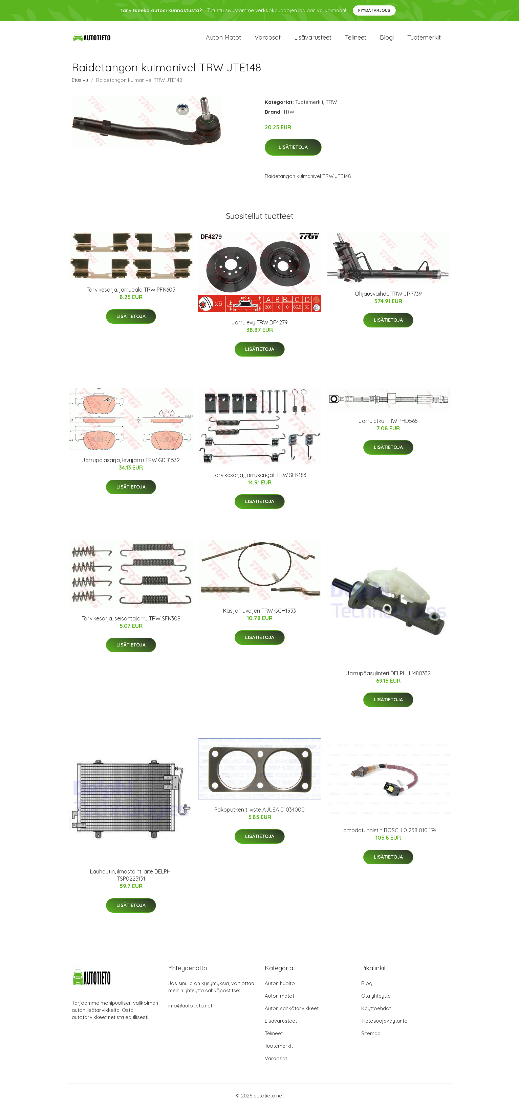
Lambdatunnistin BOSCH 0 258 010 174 (388, 836)
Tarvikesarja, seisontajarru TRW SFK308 (131, 624)
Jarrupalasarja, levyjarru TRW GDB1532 (131, 465)
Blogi (387, 40)
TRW (331, 108)
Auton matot (223, 40)
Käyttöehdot (376, 1014)
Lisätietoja (293, 153)
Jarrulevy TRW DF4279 (260, 328)
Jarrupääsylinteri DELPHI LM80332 (388, 679)
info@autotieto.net (190, 1011)
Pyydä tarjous (374, 10)
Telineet (355, 40)
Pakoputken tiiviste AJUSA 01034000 (259, 815)
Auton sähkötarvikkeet (292, 1014)
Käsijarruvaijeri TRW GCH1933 (259, 616)
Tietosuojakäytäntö (384, 1026)
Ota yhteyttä (376, 1001)
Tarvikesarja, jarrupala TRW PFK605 (131, 295)
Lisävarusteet (312, 40)
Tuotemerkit (424, 40)
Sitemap (371, 1039)
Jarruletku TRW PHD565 (388, 426)
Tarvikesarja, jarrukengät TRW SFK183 (259, 480)
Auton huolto (280, 989)
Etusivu (80, 86)
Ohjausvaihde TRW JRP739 (388, 299)
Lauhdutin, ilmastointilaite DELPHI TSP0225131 (131, 881)
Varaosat (268, 40)
